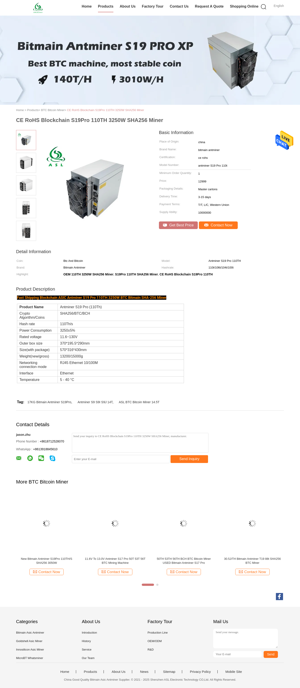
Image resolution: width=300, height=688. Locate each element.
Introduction (89, 632)
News (144, 671)
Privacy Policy (200, 671)
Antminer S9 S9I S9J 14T (95, 402)
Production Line (158, 632)
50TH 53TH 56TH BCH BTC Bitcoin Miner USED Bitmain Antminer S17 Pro (184, 560)
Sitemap (169, 671)
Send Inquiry (189, 459)
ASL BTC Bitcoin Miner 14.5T (139, 402)
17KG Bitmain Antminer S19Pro (49, 402)
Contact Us (179, 6)
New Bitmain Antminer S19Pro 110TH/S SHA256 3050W (46, 560)
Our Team (88, 658)
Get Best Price (178, 225)
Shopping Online (244, 6)
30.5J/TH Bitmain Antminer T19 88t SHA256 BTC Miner (252, 560)
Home (87, 6)
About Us (127, 6)
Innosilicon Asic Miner (30, 649)
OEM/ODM (155, 641)
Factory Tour (153, 6)
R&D (151, 649)
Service (86, 649)
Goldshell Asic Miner (29, 641)
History (86, 641)
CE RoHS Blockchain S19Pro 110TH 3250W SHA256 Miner (105, 110)
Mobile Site (233, 671)
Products (105, 6)
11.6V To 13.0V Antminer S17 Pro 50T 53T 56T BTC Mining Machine (115, 560)
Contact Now (218, 225)
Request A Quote (209, 6)
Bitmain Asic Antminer (30, 632)
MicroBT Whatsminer (29, 658)
